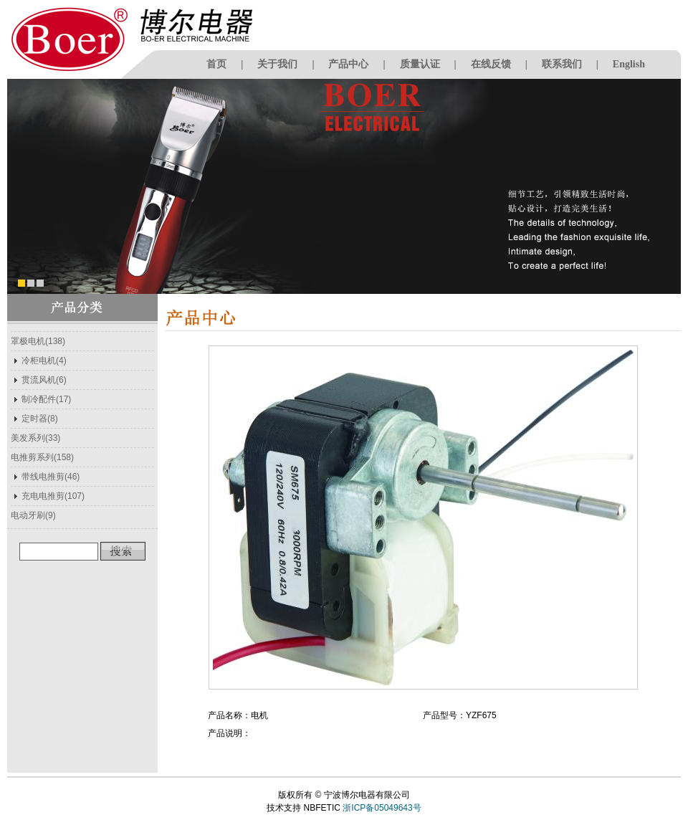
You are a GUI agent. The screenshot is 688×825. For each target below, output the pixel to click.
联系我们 (562, 64)
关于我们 (277, 64)
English (629, 64)
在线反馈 (491, 64)
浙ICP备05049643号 (382, 808)
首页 (216, 64)
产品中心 (348, 64)
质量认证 (420, 64)
